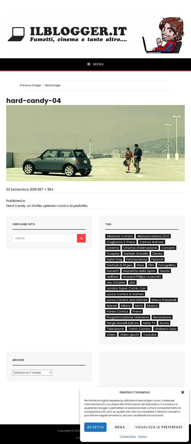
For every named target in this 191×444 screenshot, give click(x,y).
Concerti (168, 248)
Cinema (113, 248)
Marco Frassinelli (164, 300)
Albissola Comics (120, 236)
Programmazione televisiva (128, 317)
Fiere (140, 265)
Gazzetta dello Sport (139, 271)
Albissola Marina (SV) (153, 236)
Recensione (162, 317)
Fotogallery (167, 265)
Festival (157, 259)
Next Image (52, 85)
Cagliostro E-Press (121, 242)
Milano (126, 305)
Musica (152, 305)
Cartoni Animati (151, 242)
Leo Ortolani (116, 282)
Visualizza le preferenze (159, 427)
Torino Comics (139, 329)
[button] (183, 392)
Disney (157, 253)
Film (151, 265)
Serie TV (149, 323)
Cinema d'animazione (140, 248)
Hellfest (113, 277)
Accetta (95, 427)
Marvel (112, 305)
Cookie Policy (128, 436)
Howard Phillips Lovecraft (142, 277)
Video (111, 334)
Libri (132, 282)
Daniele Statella (136, 253)
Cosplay (113, 253)
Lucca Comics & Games (125, 294)
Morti (139, 305)
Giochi (164, 271)
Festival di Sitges (119, 265)
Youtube (149, 334)
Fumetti (113, 271)
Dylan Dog (114, 259)
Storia (164, 323)
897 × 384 (45, 189)
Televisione (115, 329)
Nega (120, 427)
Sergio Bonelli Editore (123, 323)
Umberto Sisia (165, 329)
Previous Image (30, 85)
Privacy (142, 436)
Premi (137, 311)
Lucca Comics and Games (127, 300)
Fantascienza (136, 259)
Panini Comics (117, 311)
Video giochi (129, 334)
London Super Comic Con (126, 288)
